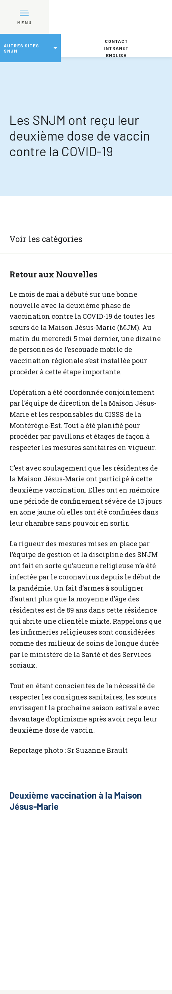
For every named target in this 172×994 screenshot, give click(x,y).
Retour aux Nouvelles (53, 274)
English (116, 55)
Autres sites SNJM (21, 48)
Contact (116, 41)
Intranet (116, 48)
